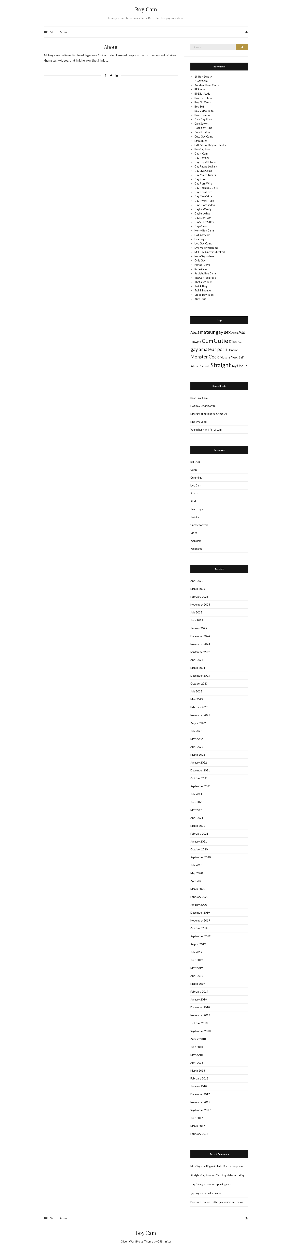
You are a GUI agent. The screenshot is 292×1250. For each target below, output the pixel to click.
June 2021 (196, 802)
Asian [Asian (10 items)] (234, 332)
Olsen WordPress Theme (137, 1241)
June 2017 (196, 1118)
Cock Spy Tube (203, 127)
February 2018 (199, 1078)
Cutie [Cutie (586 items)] (221, 340)
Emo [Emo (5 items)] (240, 342)
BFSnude (199, 89)
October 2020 (199, 849)
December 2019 (200, 912)
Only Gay (200, 260)
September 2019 (200, 936)
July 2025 (196, 612)
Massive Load (198, 421)
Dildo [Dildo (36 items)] (233, 341)
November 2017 (200, 1102)
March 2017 (197, 1125)
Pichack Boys (202, 264)
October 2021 (199, 778)
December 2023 (200, 675)
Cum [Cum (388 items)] (207, 340)
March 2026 (197, 588)
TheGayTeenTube (205, 277)
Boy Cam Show (203, 98)
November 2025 (200, 604)
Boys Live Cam (199, 398)
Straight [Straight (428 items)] (220, 365)
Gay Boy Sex (201, 157)
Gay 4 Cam (201, 153)
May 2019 (196, 967)
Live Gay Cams (203, 243)
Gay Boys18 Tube (205, 162)
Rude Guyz (200, 269)
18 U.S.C (49, 32)
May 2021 (196, 810)
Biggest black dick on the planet (225, 1166)
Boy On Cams (202, 102)
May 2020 (196, 873)
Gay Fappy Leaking (205, 166)
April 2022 (196, 746)
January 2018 (198, 1086)
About (64, 32)
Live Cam (195, 485)
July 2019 (196, 952)
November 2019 (200, 920)
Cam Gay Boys (203, 119)
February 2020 (199, 896)
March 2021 (197, 825)
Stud (193, 501)
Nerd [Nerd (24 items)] (234, 357)
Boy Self (199, 106)
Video (194, 532)
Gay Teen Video (204, 196)
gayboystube (198, 1193)
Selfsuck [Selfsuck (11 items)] (205, 366)
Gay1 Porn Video (204, 205)
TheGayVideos (203, 282)
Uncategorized (199, 525)
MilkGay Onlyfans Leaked (209, 252)
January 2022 (198, 762)
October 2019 (199, 928)
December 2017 (200, 1094)
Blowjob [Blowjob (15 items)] (195, 341)
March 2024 (197, 667)
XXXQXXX (200, 299)
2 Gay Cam (201, 80)
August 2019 (198, 944)
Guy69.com (201, 226)
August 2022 (198, 723)
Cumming (196, 477)
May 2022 (196, 738)
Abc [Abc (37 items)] (193, 332)
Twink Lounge (202, 290)
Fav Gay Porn (202, 149)
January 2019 (198, 999)
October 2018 (199, 1023)
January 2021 (198, 841)
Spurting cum (223, 1184)
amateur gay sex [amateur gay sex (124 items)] (214, 332)
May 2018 (196, 1054)
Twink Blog (200, 286)
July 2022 (196, 731)
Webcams (196, 548)
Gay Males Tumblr (205, 175)
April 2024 (196, 659)
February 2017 (199, 1133)
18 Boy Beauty (203, 76)
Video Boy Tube (204, 294)
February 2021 (199, 833)
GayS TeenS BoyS (204, 222)
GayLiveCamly (202, 209)
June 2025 (196, 620)
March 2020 (197, 889)
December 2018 (200, 1007)
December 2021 (200, 770)
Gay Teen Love (203, 192)
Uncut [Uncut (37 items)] (242, 366)
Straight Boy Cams (205, 273)
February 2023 (199, 707)
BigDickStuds (202, 93)
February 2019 (199, 991)
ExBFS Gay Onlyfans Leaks (210, 145)
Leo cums (215, 1193)
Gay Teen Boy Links (206, 187)
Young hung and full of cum (206, 429)
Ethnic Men (200, 140)
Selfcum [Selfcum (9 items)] (194, 366)
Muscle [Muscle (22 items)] (225, 357)
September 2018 (200, 1031)
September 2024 (200, 652)
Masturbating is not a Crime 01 (208, 413)
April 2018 (196, 1062)
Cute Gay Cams (203, 136)
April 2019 (196, 975)
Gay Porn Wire (203, 183)
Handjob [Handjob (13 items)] (233, 350)
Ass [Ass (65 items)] (241, 332)
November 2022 (200, 715)
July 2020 (196, 865)
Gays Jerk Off (202, 217)
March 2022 (197, 754)
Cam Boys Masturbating (230, 1175)
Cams (193, 469)
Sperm (194, 493)
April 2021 (196, 817)
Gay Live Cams (203, 170)
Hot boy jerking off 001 (204, 405)
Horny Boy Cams (204, 230)
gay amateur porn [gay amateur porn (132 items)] (208, 349)
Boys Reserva (202, 115)
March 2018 (197, 1070)
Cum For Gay (202, 132)
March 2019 (197, 983)
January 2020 (198, 904)
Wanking (195, 540)
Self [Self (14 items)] (241, 357)
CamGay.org (201, 123)
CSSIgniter (164, 1241)
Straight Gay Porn (200, 1175)
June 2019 (196, 960)
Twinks (194, 517)
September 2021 (200, 786)
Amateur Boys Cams (206, 85)
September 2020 (200, 857)
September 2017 (200, 1110)
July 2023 (196, 691)
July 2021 (196, 794)
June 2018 (196, 1046)
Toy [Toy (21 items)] (234, 366)
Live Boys (200, 239)
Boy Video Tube (204, 110)
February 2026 (199, 596)
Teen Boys (196, 509)
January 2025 (198, 628)
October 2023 (199, 683)
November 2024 (200, 644)
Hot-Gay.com (202, 235)
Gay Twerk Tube (204, 200)
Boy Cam (146, 9)
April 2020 (196, 881)
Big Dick (195, 461)
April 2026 (196, 580)
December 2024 (200, 636)
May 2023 (196, 699)
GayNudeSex (202, 213)
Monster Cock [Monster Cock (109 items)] (204, 356)
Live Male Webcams (206, 247)
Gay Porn (200, 179)
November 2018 (200, 1015)
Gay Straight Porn (200, 1184)
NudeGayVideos (204, 256)
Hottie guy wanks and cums (227, 1202)
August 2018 (198, 1039)
